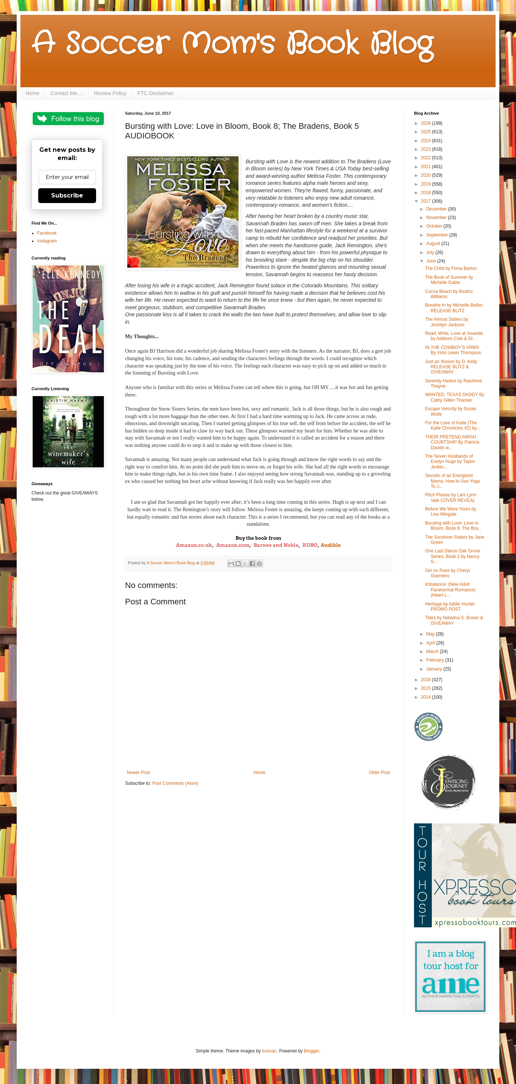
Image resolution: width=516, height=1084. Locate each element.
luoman (269, 1051)
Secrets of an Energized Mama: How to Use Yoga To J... (452, 481)
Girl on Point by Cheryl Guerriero (447, 573)
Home (32, 93)
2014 (426, 697)
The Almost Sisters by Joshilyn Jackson (446, 322)
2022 (426, 157)
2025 (426, 131)
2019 (426, 184)
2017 (426, 201)
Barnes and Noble (276, 545)
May (431, 634)
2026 (426, 123)
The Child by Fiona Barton (451, 268)
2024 (426, 140)
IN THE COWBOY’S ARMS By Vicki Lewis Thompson (453, 350)
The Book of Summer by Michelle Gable (449, 280)
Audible (331, 545)
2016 (426, 679)
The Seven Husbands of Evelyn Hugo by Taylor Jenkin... (450, 462)
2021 (426, 166)
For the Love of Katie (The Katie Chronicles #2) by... (452, 425)
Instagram (47, 241)
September (437, 235)
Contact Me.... (66, 93)
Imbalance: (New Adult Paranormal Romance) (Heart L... (450, 590)
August (433, 243)
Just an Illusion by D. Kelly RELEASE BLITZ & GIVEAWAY (451, 367)
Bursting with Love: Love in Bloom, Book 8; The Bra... (453, 525)
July (431, 252)
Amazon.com (232, 545)
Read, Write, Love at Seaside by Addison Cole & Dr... (454, 336)
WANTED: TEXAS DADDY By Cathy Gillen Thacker (454, 397)
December (437, 209)
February (435, 660)
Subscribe (67, 195)
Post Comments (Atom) (175, 783)
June (431, 261)
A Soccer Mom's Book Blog (232, 44)
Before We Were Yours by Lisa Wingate (450, 511)
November (437, 217)
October (434, 226)
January (434, 669)
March (433, 651)
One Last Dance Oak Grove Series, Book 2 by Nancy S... (452, 556)
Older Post (379, 772)
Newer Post (138, 772)
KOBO (310, 545)
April (431, 643)
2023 (426, 149)
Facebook (47, 233)
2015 (426, 688)
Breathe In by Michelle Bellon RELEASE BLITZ (454, 308)
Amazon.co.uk (194, 545)
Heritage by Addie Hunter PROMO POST (450, 606)
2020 (426, 175)
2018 (426, 192)
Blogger (311, 1051)
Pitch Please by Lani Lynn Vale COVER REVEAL (450, 497)
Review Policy (110, 93)
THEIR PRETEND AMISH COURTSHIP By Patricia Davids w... (452, 442)
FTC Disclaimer (155, 93)
